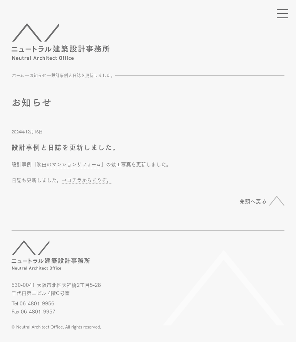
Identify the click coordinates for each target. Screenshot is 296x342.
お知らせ (37, 75)
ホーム (18, 75)
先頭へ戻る (253, 201)
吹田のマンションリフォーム (69, 164)
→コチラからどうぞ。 (86, 180)
